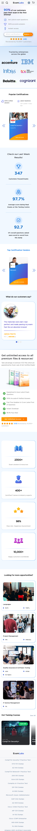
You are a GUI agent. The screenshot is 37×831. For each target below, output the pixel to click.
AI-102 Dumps (17, 814)
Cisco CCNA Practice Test (18, 807)
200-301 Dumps (18, 775)
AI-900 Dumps (17, 791)
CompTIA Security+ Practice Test (18, 760)
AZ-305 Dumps (18, 803)
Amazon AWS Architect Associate (18, 830)
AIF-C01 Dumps (18, 810)
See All (33, 715)
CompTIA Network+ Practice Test (18, 771)
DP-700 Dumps (18, 787)
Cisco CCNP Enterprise (17, 818)
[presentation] (4, 125)
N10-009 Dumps (18, 822)
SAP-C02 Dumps (17, 799)
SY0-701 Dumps (18, 764)
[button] (16, 342)
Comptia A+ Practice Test (18, 783)
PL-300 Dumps (17, 826)
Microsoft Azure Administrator (18, 795)
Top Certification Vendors (18, 250)
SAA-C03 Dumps (17, 779)
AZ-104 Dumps (17, 767)
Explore (28, 34)
